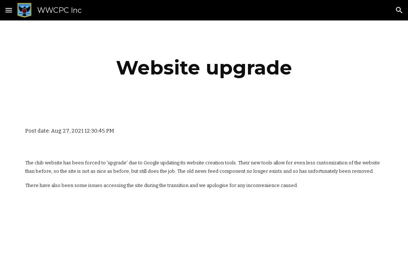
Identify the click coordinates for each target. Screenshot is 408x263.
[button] (9, 10)
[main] (203, 68)
